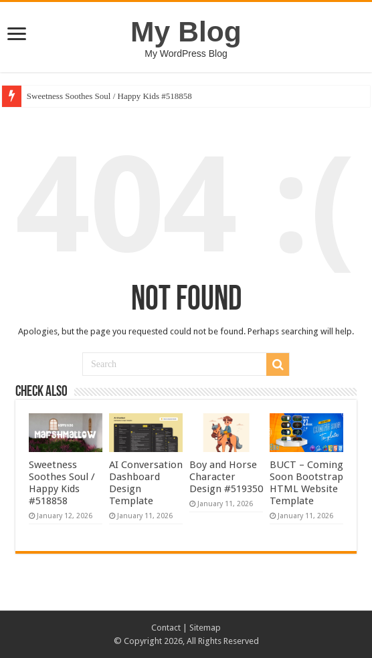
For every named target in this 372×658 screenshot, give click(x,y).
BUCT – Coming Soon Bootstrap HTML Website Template (306, 483)
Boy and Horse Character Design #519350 (226, 477)
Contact (166, 628)
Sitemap (205, 628)
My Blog (186, 31)
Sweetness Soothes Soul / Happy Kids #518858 (109, 96)
